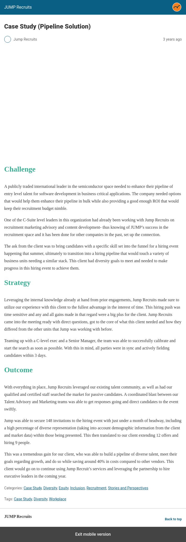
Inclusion (77, 488)
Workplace (57, 499)
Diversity (50, 488)
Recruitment (96, 488)
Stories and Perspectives (128, 488)
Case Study (33, 488)
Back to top (173, 519)
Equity (64, 488)
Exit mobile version (93, 534)
